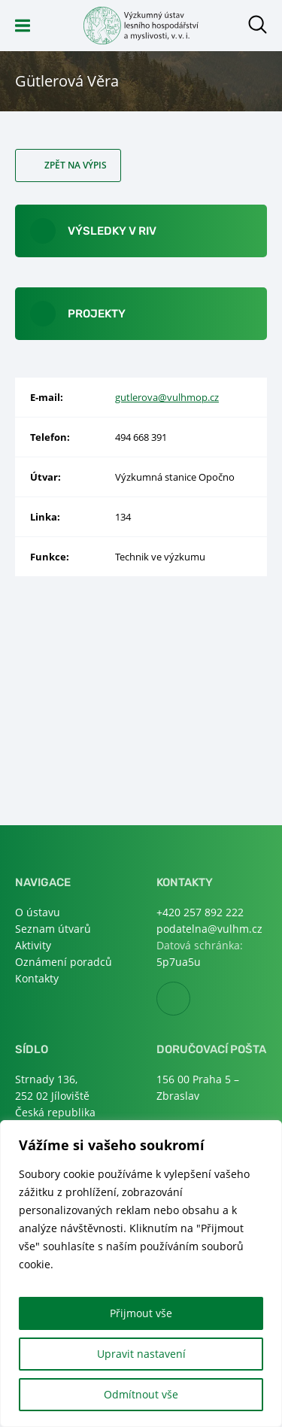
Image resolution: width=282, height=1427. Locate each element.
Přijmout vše (141, 1313)
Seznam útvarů (53, 928)
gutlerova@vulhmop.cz (167, 397)
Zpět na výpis (75, 165)
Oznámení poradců (63, 962)
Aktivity (33, 945)
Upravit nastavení (141, 1354)
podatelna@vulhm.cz (209, 928)
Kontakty (37, 978)
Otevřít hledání (257, 24)
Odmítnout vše (141, 1394)
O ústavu (37, 912)
